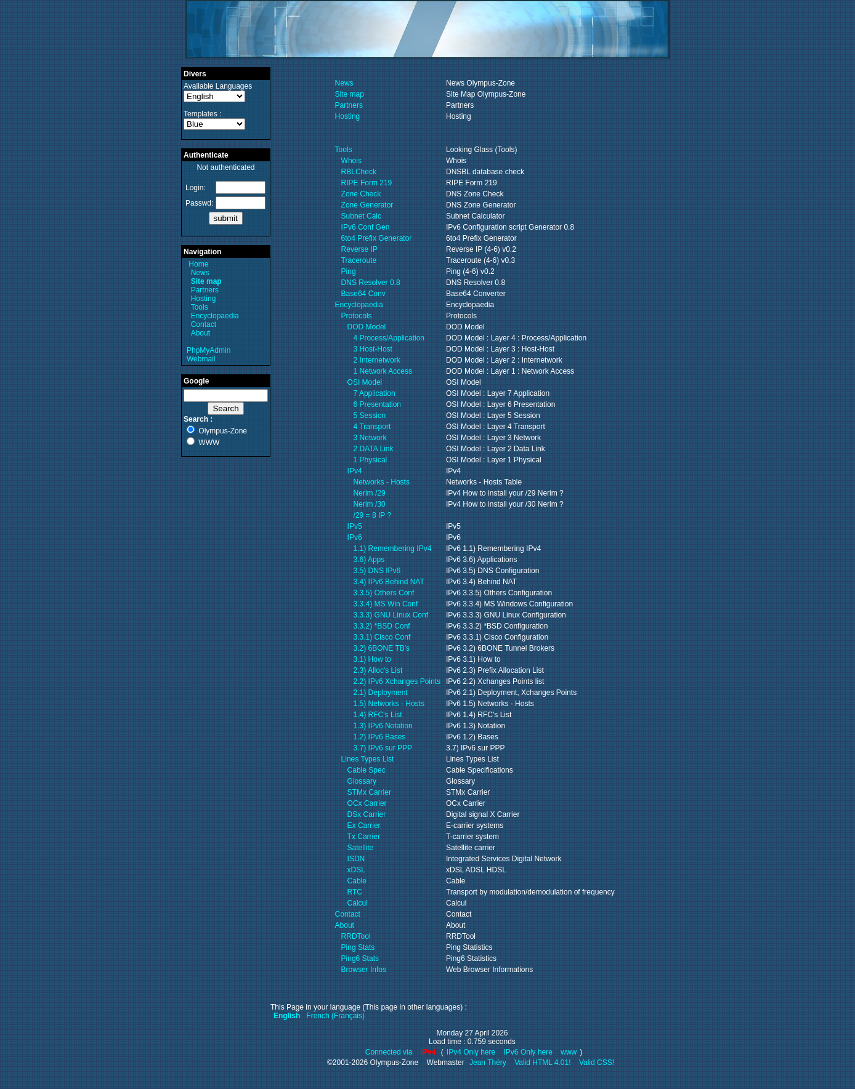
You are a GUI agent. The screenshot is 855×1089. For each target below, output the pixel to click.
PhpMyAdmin (208, 350)
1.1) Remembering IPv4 (393, 548)
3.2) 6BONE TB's (382, 648)
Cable (357, 881)
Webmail (201, 359)
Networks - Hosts (382, 482)
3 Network (370, 437)
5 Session (370, 415)
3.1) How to (372, 659)
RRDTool (356, 936)
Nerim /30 (370, 504)
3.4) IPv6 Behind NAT (389, 581)
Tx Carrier (363, 836)
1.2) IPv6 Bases (380, 737)
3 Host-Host (373, 349)
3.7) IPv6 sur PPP (383, 748)
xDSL (356, 870)
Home (198, 264)
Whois (351, 160)
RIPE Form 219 (366, 183)
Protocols (356, 315)
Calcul (357, 903)
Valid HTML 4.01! (542, 1062)
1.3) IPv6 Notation (383, 725)
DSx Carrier (366, 814)
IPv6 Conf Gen (365, 227)
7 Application (374, 393)
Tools (199, 307)
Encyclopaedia (215, 315)
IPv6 (354, 537)
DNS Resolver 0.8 (370, 282)
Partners (205, 290)
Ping (348, 271)
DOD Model (366, 327)
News (200, 272)
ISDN (356, 858)
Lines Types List (367, 759)
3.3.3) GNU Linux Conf (391, 615)
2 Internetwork (377, 360)
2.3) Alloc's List (378, 670)
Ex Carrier (364, 825)
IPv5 (354, 526)
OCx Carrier (367, 803)
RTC (354, 892)
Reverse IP (359, 249)
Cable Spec (366, 770)
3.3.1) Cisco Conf (382, 637)
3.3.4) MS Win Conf (386, 604)
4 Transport (372, 426)
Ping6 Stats (360, 958)
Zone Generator (367, 205)
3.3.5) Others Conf (384, 593)
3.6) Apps (369, 559)
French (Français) (335, 1015)
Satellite (360, 847)
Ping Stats (358, 947)
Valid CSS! (596, 1062)
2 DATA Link (374, 448)
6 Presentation (377, 404)
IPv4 (354, 471)
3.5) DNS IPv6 (377, 570)
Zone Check (361, 194)
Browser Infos (363, 969)
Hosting (203, 298)
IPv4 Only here (471, 1052)
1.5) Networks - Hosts (389, 703)
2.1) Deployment (381, 692)
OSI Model (365, 382)
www (569, 1052)
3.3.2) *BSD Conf (382, 626)
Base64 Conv (363, 293)
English (287, 1015)
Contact (203, 324)
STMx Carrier (369, 792)
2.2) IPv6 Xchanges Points (397, 681)
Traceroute (359, 260)
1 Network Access (383, 371)
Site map (349, 94)
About (200, 333)
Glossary (361, 781)
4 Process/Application (389, 338)
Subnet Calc (361, 216)
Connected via (390, 1052)
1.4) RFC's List (378, 714)
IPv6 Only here (528, 1052)
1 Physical (370, 460)
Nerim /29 (370, 493)
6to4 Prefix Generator (376, 238)
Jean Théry (487, 1062)
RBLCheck (358, 171)
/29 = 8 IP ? (373, 515)
